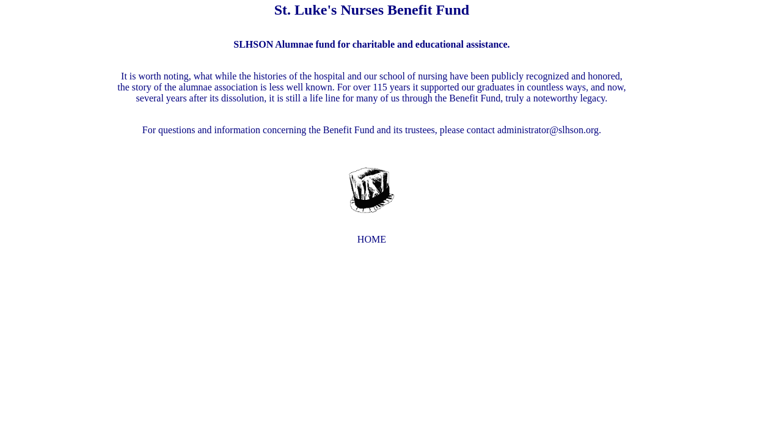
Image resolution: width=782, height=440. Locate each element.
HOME (371, 239)
